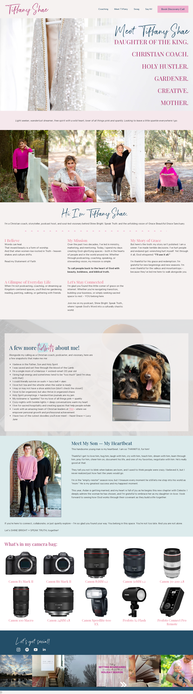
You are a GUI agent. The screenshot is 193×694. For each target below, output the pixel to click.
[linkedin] (44, 649)
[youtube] (35, 649)
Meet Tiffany (121, 9)
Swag (136, 9)
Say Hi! (148, 9)
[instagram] (18, 649)
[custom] (27, 649)
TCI (71, 409)
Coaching (103, 9)
